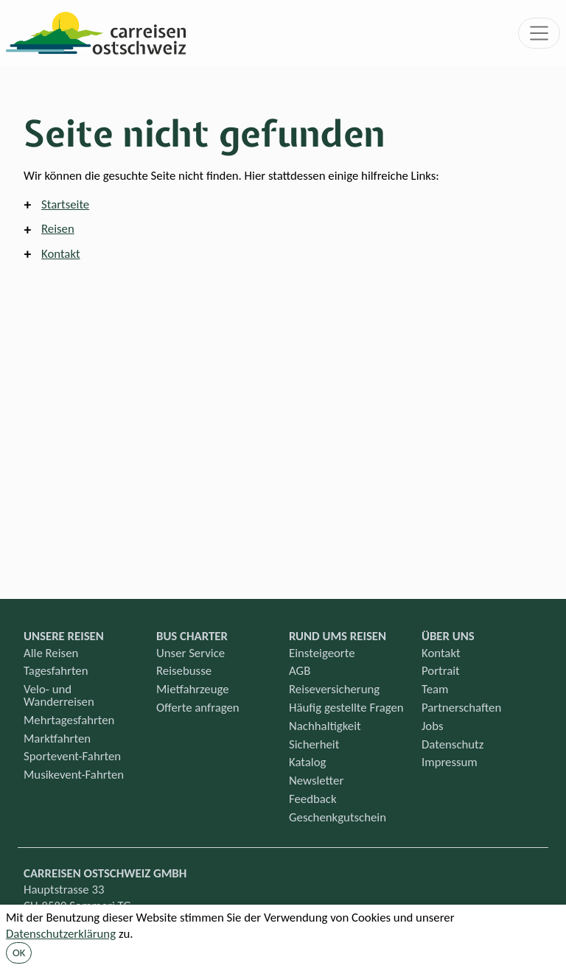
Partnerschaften (461, 707)
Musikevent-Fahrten (74, 774)
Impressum (450, 762)
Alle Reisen (51, 653)
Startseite (65, 204)
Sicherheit (314, 744)
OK (19, 952)
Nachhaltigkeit (325, 726)
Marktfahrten (57, 738)
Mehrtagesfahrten (69, 720)
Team (435, 689)
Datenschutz (452, 744)
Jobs (433, 726)
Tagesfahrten (56, 670)
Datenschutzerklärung (61, 933)
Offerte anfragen (198, 707)
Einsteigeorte (321, 653)
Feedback (313, 799)
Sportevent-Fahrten (72, 756)
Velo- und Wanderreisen (59, 695)
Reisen (57, 228)
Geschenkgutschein (337, 817)
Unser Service (190, 653)
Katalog (307, 762)
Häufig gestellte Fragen (346, 707)
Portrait (441, 670)
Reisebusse (184, 670)
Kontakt (60, 254)
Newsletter (316, 780)
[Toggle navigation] (539, 33)
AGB (299, 670)
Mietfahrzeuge (192, 689)
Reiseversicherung (334, 689)
